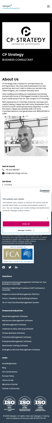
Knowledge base (9, 363)
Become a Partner (10, 384)
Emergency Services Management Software (21, 350)
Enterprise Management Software (16, 341)
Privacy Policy (8, 376)
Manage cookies (26, 230)
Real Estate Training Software (15, 346)
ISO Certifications (9, 372)
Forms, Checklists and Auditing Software (19, 298)
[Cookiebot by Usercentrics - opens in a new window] (39, 191)
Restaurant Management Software (17, 320)
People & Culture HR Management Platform (20, 294)
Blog (4, 368)
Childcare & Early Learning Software (17, 329)
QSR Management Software (14, 325)
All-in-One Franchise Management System (20, 302)
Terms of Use (7, 380)
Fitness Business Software (13, 333)
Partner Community (11, 388)
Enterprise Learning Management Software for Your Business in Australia (24, 283)
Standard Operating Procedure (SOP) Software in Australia (23, 289)
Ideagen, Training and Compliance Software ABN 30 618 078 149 (27, 417)
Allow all (26, 224)
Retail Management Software (15, 316)
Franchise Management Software (16, 337)
